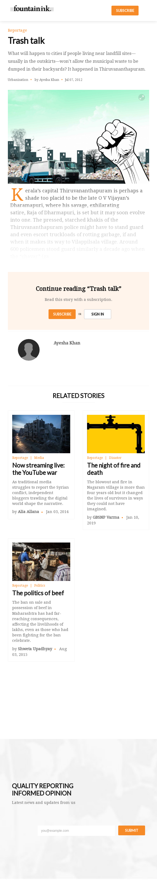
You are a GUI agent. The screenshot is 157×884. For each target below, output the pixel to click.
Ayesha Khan (67, 343)
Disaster (115, 458)
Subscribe (62, 314)
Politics (39, 585)
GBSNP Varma (106, 517)
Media (39, 458)
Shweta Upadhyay (35, 649)
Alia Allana (28, 512)
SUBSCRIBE (125, 10)
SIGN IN (97, 314)
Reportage (20, 458)
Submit (131, 830)
